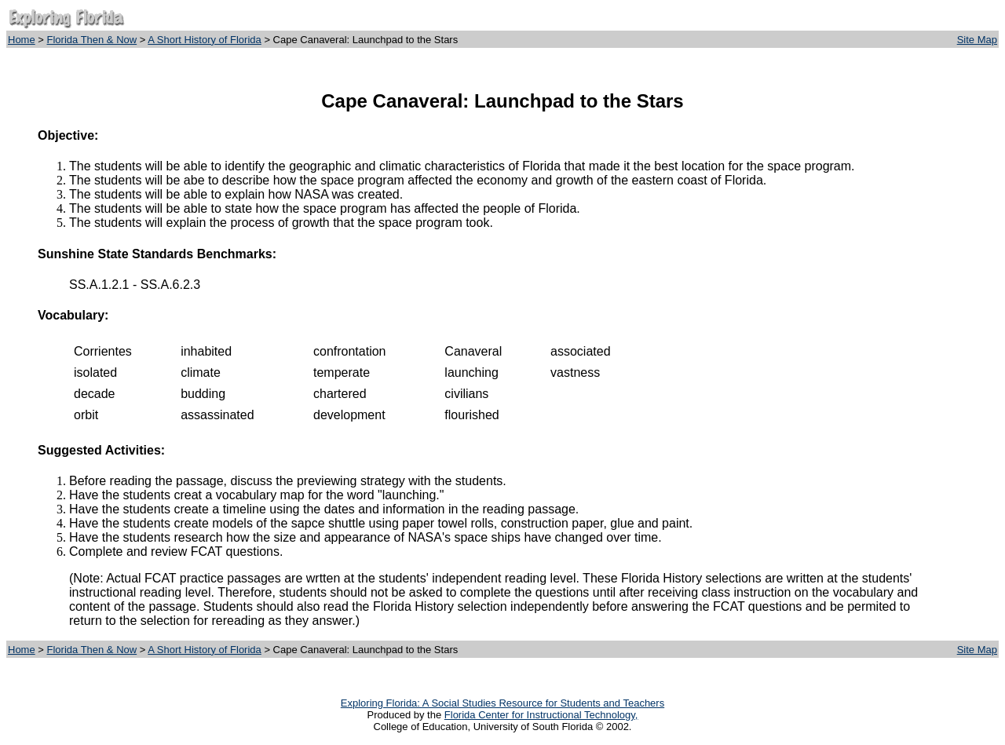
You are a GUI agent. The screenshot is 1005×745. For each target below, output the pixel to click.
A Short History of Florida (204, 40)
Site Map (977, 40)
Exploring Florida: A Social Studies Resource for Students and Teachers (502, 703)
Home (21, 40)
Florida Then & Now (92, 40)
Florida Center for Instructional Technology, (541, 715)
